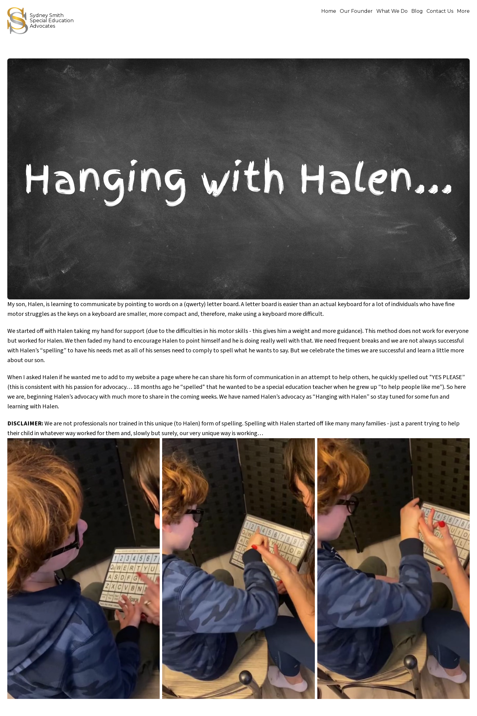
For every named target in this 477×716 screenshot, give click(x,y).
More (463, 11)
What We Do (392, 11)
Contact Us (440, 11)
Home (328, 11)
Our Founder (356, 11)
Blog (417, 11)
